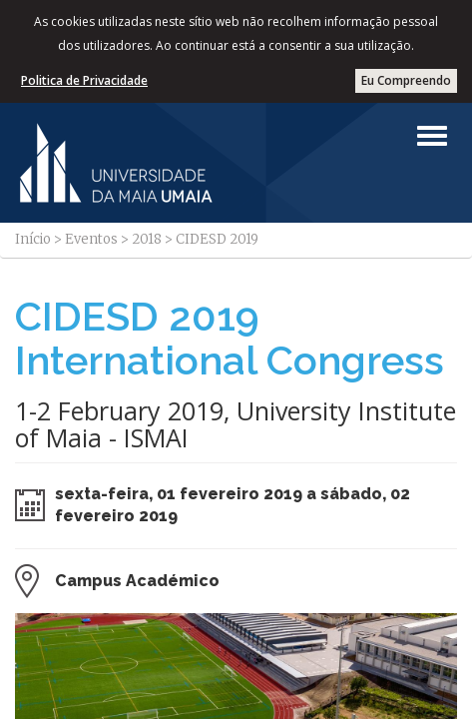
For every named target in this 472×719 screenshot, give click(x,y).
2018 (147, 239)
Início (33, 239)
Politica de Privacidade (84, 80)
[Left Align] (432, 136)
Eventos (91, 239)
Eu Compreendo (406, 80)
